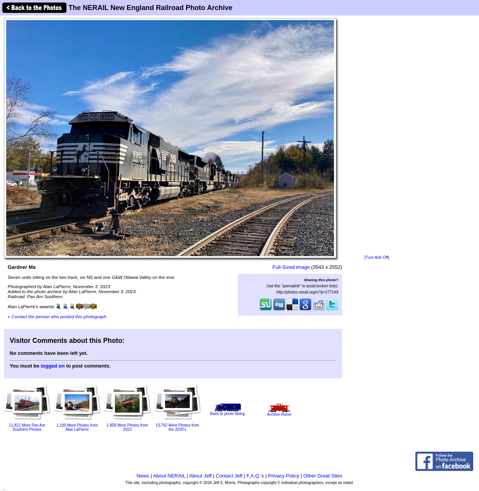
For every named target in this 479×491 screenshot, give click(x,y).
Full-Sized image (291, 267)
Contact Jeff (229, 476)
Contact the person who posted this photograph (59, 316)
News (143, 476)
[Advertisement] (377, 135)
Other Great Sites (323, 476)
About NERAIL (169, 476)
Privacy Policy (283, 476)
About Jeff (200, 476)
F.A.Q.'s (255, 476)
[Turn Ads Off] (376, 257)
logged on (53, 366)
